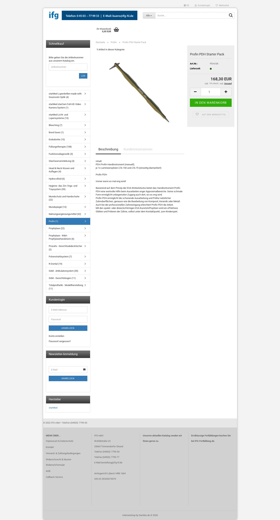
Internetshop (128, 515)
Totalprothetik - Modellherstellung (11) (66, 287)
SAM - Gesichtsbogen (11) (62, 278)
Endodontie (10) (57, 139)
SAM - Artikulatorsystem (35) (63, 271)
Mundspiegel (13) (58, 207)
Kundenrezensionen (138, 149)
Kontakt (50, 447)
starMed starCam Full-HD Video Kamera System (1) (65, 106)
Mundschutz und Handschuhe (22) (64, 198)
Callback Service (54, 477)
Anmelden (67, 328)
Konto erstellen (56, 336)
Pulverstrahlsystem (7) (60, 256)
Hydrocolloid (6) (57, 178)
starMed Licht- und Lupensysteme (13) (59, 116)
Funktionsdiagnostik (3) (61, 154)
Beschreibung (108, 149)
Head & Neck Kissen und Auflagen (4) (61, 170)
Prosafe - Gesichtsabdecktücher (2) (65, 248)
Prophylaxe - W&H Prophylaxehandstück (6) (61, 237)
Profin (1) (53, 221)
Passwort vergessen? (60, 341)
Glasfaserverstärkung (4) (61, 161)
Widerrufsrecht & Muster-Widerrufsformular (59, 462)
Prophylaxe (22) (57, 228)
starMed (53, 407)
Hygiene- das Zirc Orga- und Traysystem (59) (63, 187)
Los (83, 76)
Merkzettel (222, 5)
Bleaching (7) (55, 125)
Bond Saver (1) (56, 132)
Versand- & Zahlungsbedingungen (63, 453)
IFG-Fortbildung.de (204, 441)
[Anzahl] (211, 92)
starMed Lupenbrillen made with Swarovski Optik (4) (65, 95)
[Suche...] (149, 15)
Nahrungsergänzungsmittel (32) (65, 214)
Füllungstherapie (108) (60, 146)
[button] (186, 5)
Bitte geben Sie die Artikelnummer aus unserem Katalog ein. (66, 59)
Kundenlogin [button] (202, 5)
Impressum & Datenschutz (59, 441)
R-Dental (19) (55, 263)
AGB (48, 471)
